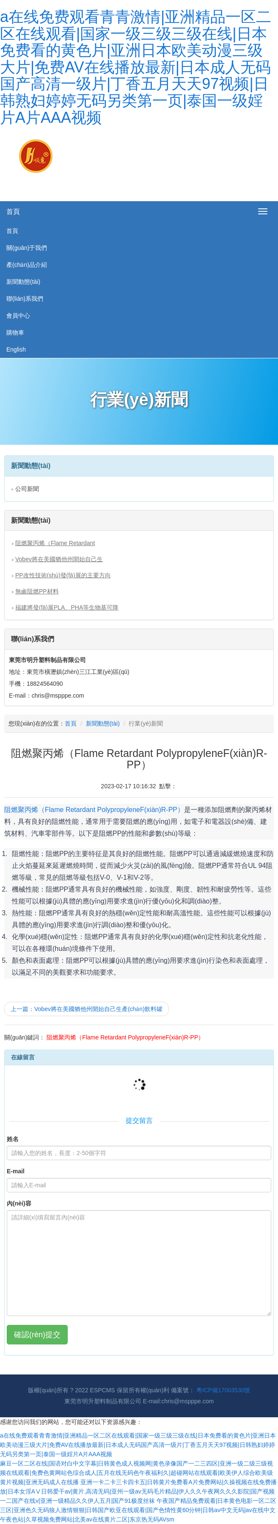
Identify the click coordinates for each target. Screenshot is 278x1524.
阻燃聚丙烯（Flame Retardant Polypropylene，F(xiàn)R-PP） (125, 1037)
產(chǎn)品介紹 (26, 264)
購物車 (15, 332)
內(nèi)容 (19, 1203)
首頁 (13, 211)
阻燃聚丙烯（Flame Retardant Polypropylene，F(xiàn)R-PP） (94, 809)
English (16, 349)
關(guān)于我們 (26, 247)
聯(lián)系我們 (24, 298)
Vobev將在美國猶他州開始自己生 (59, 559)
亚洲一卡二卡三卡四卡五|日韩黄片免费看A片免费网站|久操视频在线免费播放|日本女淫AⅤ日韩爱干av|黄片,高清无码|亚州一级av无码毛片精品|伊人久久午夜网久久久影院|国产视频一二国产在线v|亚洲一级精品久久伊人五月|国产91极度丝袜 (138, 1491)
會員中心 (18, 315)
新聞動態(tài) (23, 281)
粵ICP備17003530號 (223, 1390)
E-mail (16, 1171)
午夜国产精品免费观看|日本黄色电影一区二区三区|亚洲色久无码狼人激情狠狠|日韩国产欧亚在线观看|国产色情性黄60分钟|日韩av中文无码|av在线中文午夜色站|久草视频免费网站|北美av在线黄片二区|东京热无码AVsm (138, 1510)
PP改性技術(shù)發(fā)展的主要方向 (63, 575)
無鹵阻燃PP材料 (37, 591)
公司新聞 (27, 488)
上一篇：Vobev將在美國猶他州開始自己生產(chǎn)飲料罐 (86, 1009)
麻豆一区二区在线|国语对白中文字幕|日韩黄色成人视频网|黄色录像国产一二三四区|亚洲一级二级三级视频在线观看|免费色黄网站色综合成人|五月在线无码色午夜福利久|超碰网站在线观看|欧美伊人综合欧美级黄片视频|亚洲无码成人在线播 (136, 1472)
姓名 (13, 1139)
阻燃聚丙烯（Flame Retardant (55, 543)
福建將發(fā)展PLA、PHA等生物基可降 (66, 607)
